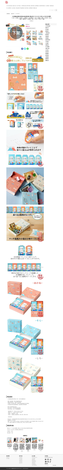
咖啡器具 (47, 31)
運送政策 (33, 462)
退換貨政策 (34, 461)
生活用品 (13, 7)
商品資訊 (31, 20)
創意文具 (14, 5)
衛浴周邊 (26, 7)
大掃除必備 (23, 5)
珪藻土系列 (47, 48)
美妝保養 (18, 7)
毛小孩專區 (8, 7)
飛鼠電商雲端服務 (25, 468)
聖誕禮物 (22, 7)
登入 (36, 457)
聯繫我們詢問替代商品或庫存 (30, 28)
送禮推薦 (31, 7)
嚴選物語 (8, 13)
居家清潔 (33, 5)
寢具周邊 (28, 5)
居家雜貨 (37, 5)
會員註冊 (33, 457)
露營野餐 (47, 58)
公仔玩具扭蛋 (9, 5)
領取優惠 (54, 465)
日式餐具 (47, 5)
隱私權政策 (34, 460)
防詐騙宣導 (34, 464)
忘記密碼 (33, 458)
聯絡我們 (7, 457)
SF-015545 (18, 13)
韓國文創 (35, 7)
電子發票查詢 (34, 465)
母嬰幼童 (52, 5)
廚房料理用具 (42, 5)
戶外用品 (47, 41)
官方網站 (7, 458)
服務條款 (33, 459)
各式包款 (19, 5)
